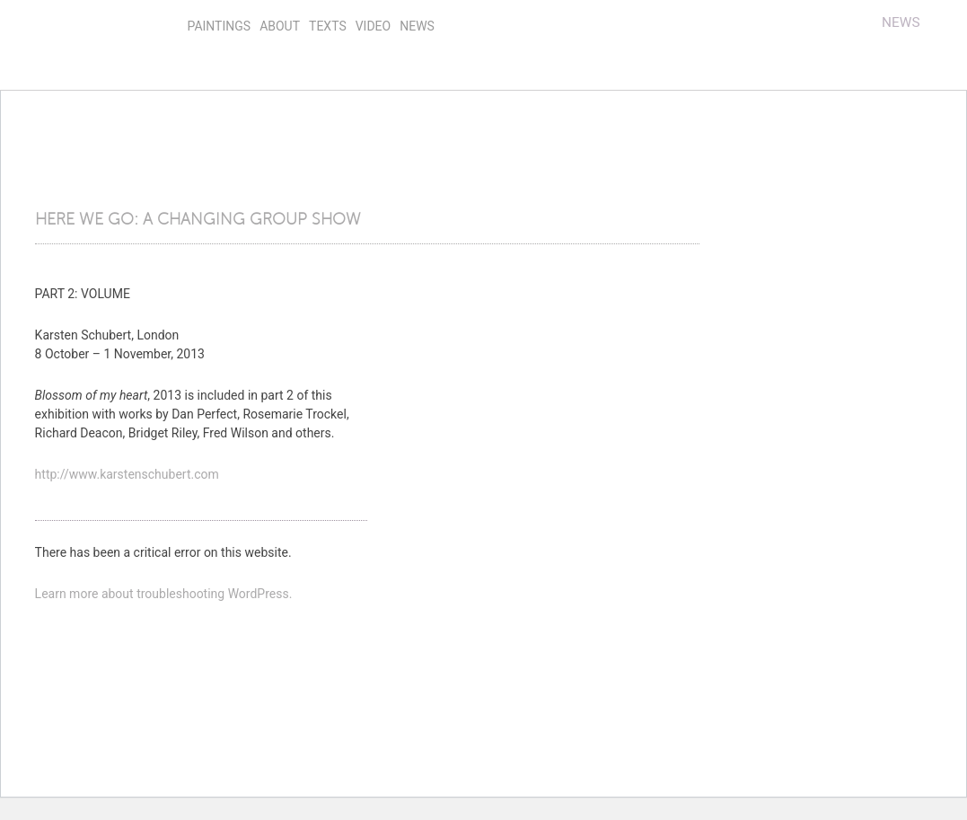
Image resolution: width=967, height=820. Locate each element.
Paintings (219, 26)
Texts (328, 26)
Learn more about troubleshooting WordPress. (164, 593)
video (373, 26)
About (279, 26)
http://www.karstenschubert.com (127, 474)
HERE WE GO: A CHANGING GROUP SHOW (198, 219)
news (417, 26)
